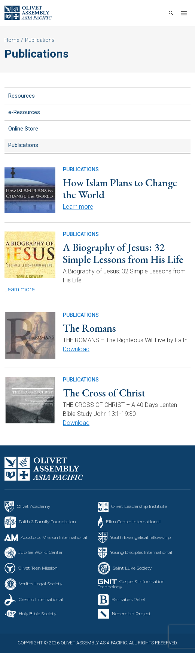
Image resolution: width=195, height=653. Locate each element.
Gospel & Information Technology (131, 584)
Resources (21, 95)
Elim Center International (133, 521)
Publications (23, 145)
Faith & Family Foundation (47, 521)
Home (11, 40)
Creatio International (41, 599)
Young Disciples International (141, 552)
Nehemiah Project (131, 613)
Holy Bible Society (37, 613)
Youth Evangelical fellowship (140, 537)
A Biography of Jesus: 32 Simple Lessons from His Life (123, 253)
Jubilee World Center (40, 552)
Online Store (23, 128)
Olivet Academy (33, 506)
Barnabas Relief (128, 599)
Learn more (78, 206)
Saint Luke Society (132, 568)
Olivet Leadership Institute (139, 506)
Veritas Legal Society (40, 583)
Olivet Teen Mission (38, 568)
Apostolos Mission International (54, 537)
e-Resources (24, 112)
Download (76, 349)
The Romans (89, 328)
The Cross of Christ (104, 392)
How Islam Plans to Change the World (120, 188)
